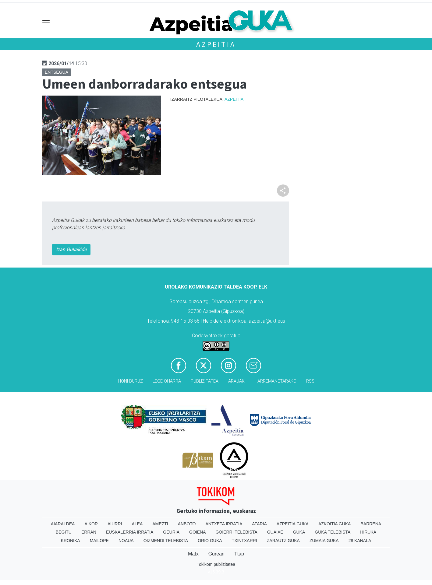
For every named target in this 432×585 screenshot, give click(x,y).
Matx (193, 553)
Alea (137, 523)
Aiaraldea (63, 523)
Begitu (64, 532)
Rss (310, 381)
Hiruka (368, 532)
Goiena (197, 532)
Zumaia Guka (324, 540)
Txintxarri (244, 540)
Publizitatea (204, 381)
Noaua (126, 540)
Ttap (239, 553)
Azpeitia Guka (293, 523)
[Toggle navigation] (46, 20)
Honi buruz (130, 381)
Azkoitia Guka (334, 523)
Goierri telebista (236, 532)
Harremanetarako (275, 381)
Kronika (70, 540)
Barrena (370, 523)
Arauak (236, 381)
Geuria (171, 532)
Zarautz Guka (283, 540)
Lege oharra (167, 381)
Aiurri (115, 523)
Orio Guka (210, 540)
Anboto (187, 523)
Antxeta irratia (224, 523)
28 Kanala (360, 540)
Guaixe (275, 532)
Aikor (91, 523)
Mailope (99, 540)
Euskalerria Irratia (129, 532)
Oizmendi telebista (165, 540)
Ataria (259, 523)
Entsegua (56, 72)
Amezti (160, 523)
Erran (88, 532)
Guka (299, 532)
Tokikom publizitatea (216, 564)
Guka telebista (332, 532)
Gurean (216, 553)
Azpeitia (215, 44)
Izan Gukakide (71, 249)
